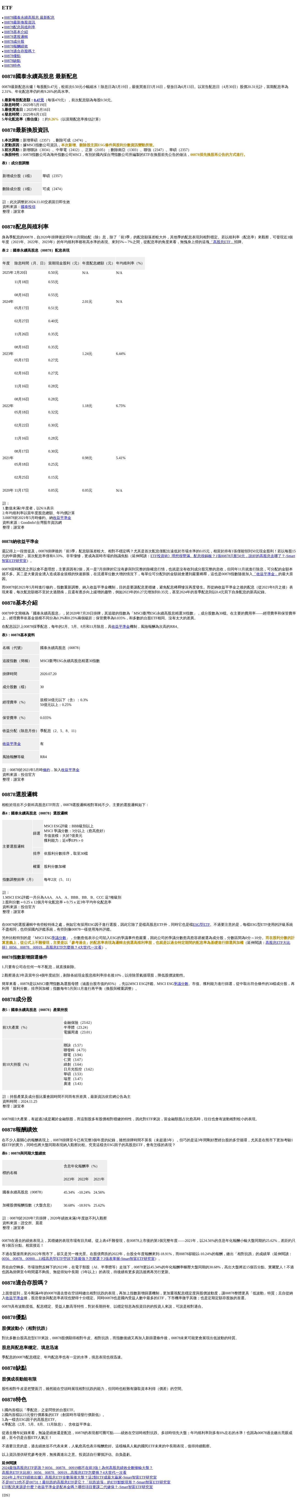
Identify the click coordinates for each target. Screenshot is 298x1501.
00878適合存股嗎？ (19, 51)
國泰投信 (28, 207)
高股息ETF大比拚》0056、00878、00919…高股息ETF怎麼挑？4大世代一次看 (64, 1472)
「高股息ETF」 (221, 242)
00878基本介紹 (16, 32)
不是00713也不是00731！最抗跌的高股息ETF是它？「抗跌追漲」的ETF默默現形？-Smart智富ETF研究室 (86, 1482)
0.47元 (39, 100)
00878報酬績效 (16, 46)
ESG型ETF (201, 924)
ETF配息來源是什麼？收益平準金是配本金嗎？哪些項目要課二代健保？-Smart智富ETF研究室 (77, 1487)
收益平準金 (62, 518)
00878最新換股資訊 (19, 22)
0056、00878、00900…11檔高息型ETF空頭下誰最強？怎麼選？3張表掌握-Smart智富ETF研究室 (78, 1259)
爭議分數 (58, 938)
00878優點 (12, 56)
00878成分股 (14, 41)
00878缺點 (12, 61)
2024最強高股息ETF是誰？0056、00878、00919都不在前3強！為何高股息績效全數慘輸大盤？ (77, 1468)
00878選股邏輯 (16, 37)
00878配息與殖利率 (19, 27)
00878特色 (12, 65)
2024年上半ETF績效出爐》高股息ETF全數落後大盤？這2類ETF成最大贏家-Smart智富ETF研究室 (79, 1477)
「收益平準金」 (265, 574)
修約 (46, 770)
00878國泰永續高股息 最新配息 (29, 17)
